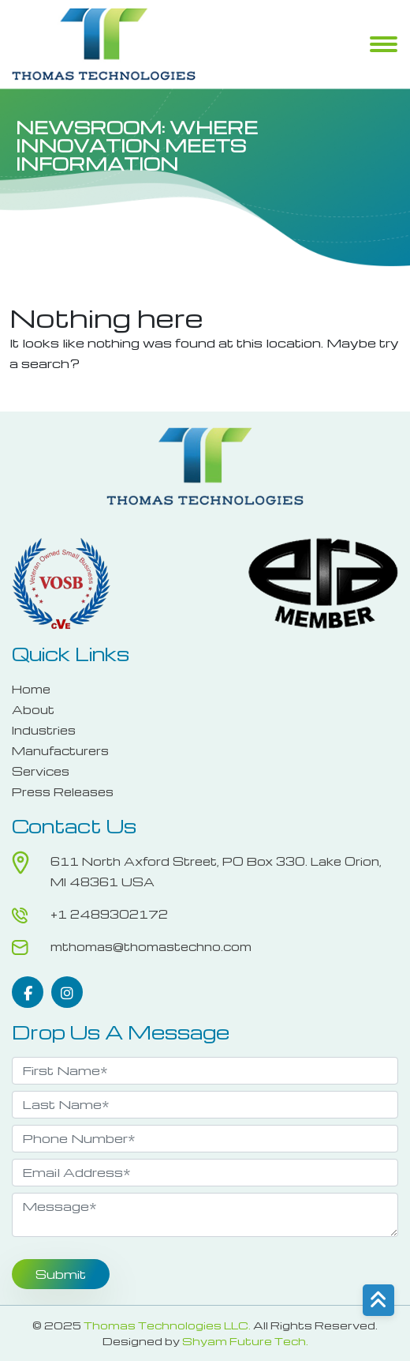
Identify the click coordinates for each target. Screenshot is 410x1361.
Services (40, 771)
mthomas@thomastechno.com (151, 946)
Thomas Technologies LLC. (167, 1325)
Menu (383, 45)
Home (31, 689)
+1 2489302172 (109, 914)
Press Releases (63, 791)
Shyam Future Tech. (245, 1341)
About (33, 709)
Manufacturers (60, 750)
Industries (44, 730)
